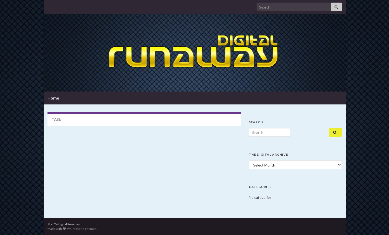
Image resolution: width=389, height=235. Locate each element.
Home (53, 97)
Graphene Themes (83, 229)
